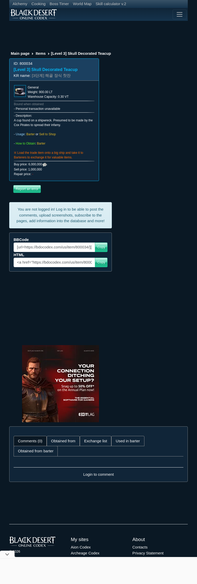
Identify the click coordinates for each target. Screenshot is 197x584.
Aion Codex (81, 547)
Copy (101, 247)
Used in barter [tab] (128, 441)
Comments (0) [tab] (30, 441)
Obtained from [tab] (63, 441)
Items (41, 53)
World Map (82, 4)
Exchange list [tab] (95, 441)
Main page (20, 53)
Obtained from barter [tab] (35, 451)
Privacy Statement (148, 553)
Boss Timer (59, 4)
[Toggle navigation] (179, 14)
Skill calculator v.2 (111, 4)
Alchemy (20, 4)
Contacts (139, 547)
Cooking (39, 4)
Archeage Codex (85, 553)
